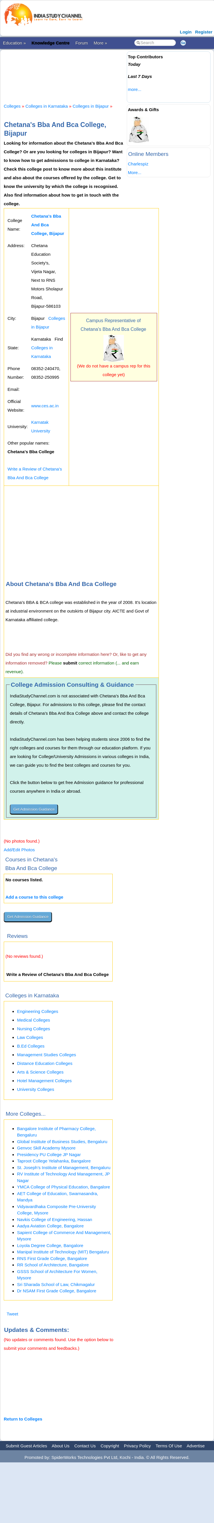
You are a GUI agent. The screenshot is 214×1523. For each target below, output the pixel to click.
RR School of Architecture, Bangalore (53, 1264)
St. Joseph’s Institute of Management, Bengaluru (63, 1167)
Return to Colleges (23, 1418)
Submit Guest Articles (26, 1445)
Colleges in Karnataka (46, 106)
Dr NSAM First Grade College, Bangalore (56, 1290)
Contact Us (85, 1445)
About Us (61, 1445)
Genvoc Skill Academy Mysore (46, 1147)
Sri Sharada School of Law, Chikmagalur (56, 1284)
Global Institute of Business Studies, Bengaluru (62, 1141)
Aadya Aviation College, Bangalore (50, 1225)
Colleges (12, 106)
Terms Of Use (169, 1445)
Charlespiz (138, 163)
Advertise (196, 1445)
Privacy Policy (137, 1445)
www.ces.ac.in (45, 405)
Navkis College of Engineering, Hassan (54, 1219)
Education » (14, 42)
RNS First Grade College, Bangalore (52, 1258)
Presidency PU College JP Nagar (49, 1154)
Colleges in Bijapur (91, 106)
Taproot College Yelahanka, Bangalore (54, 1160)
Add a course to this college (34, 897)
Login (186, 31)
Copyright (110, 1445)
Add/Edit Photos (19, 849)
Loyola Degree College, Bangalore (50, 1245)
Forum (81, 42)
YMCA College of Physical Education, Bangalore (63, 1186)
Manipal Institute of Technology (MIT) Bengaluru (63, 1251)
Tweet (12, 1313)
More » (100, 42)
